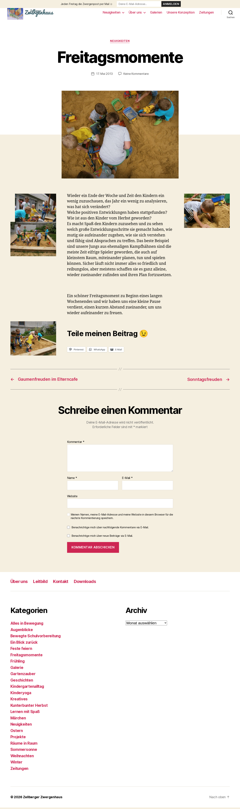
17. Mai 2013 (104, 75)
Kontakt (63, 583)
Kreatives (19, 700)
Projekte (18, 738)
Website (72, 498)
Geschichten (22, 681)
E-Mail (127, 479)
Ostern (16, 732)
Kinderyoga (21, 694)
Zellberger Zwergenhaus (42, 799)
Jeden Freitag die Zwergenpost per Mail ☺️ (87, 4)
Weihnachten (22, 757)
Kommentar (75, 443)
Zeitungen (206, 13)
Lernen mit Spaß (25, 713)
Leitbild (42, 583)
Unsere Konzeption (181, 13)
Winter (16, 763)
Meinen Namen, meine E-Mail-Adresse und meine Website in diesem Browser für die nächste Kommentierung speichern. (122, 518)
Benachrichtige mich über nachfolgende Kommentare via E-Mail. (110, 529)
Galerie (17, 669)
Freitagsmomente (26, 656)
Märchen (18, 719)
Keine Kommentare (136, 75)
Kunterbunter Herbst (29, 707)
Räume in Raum (24, 744)
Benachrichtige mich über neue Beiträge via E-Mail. (102, 537)
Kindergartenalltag (27, 688)
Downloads (88, 583)
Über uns (135, 13)
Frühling (18, 663)
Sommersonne (23, 751)
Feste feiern (21, 650)
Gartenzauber (23, 675)
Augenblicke (22, 631)
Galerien (156, 13)
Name (72, 479)
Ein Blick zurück (24, 643)
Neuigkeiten (111, 13)
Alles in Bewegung (27, 625)
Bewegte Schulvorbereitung (36, 637)
